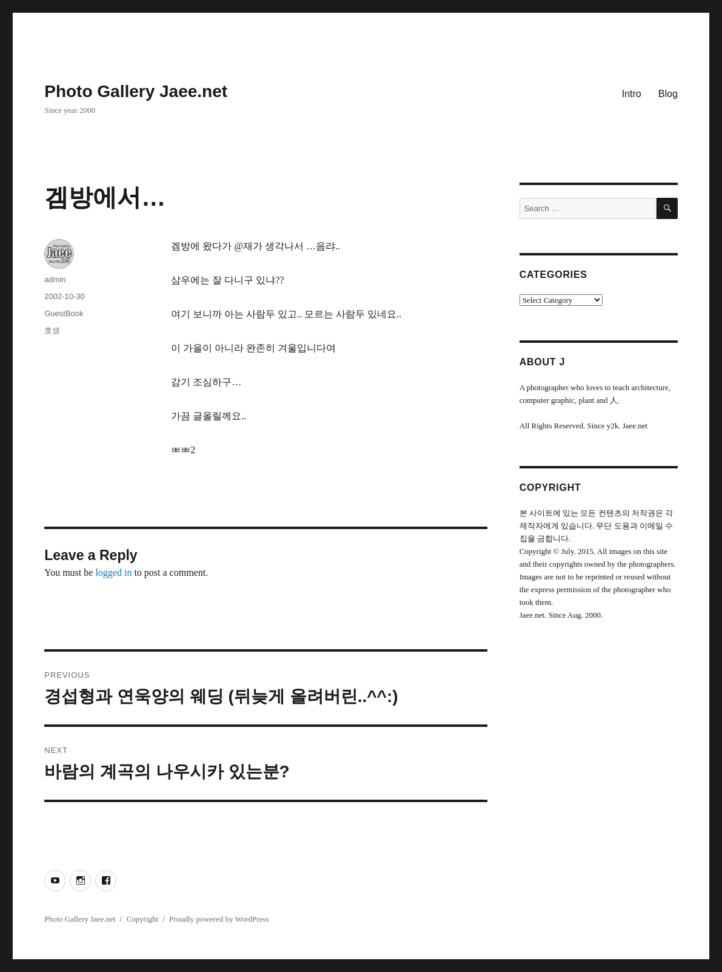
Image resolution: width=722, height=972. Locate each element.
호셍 (52, 330)
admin (54, 279)
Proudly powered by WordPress (219, 918)
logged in (113, 572)
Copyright (142, 918)
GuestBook (63, 313)
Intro (631, 94)
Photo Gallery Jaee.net (135, 91)
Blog (668, 94)
